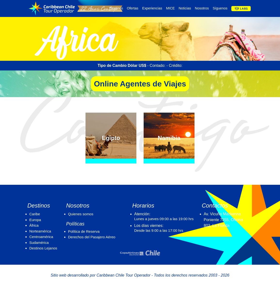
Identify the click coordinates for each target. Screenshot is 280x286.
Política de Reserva (84, 231)
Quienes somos (80, 214)
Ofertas (132, 8)
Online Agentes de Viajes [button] (140, 83)
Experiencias (152, 8)
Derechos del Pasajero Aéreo (91, 237)
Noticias (185, 8)
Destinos (116, 8)
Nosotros (202, 8)
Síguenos (220, 8)
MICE (170, 8)
